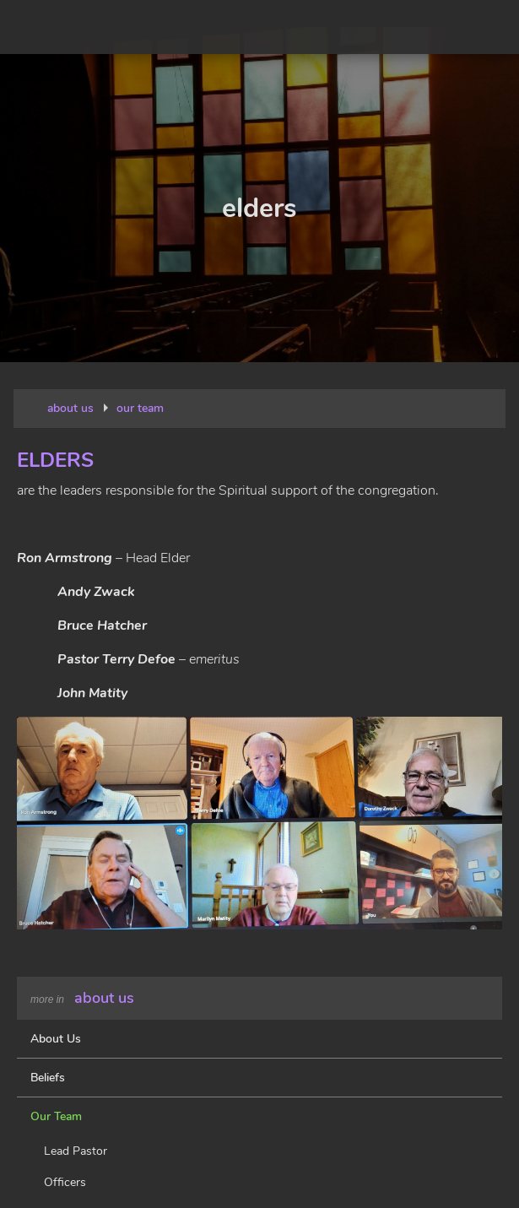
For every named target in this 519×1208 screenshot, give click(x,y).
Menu (492, 27)
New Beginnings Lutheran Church (94, 27)
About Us (104, 998)
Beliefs (47, 1078)
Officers (65, 1182)
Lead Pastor (75, 1151)
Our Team (56, 1116)
